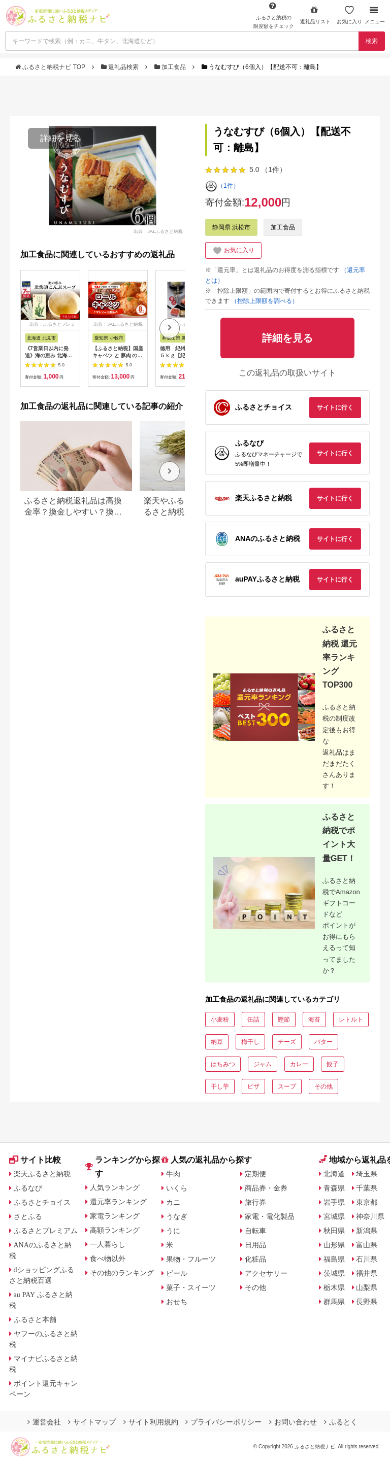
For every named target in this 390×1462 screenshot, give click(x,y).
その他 (323, 1086)
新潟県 (366, 1230)
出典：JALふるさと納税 (158, 230)
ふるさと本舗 (35, 1319)
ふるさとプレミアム (46, 1230)
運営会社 (44, 1422)
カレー (299, 1064)
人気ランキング (115, 1187)
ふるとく (341, 1422)
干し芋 (220, 1086)
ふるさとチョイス (42, 1202)
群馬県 (334, 1301)
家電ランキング (115, 1215)
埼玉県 (366, 1173)
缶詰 (253, 1019)
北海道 (334, 1173)
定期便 (255, 1173)
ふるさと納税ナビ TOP (51, 67)
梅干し (250, 1041)
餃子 (333, 1064)
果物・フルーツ (191, 1259)
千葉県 (366, 1188)
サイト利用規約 (150, 1422)
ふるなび (28, 1188)
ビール (176, 1273)
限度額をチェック (273, 15)
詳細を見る (60, 138)
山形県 (334, 1244)
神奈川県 (370, 1216)
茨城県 (334, 1273)
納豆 (217, 1041)
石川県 (366, 1259)
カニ (173, 1202)
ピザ (253, 1086)
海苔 (314, 1019)
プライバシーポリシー (223, 1422)
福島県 (334, 1259)
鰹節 (284, 1019)
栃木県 (334, 1287)
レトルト (351, 1019)
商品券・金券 (266, 1188)
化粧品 (255, 1259)
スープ (287, 1086)
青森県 (334, 1188)
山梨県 (366, 1287)
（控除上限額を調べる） (264, 300)
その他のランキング (122, 1272)
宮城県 (334, 1216)
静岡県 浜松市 (231, 227)
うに (173, 1230)
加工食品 (171, 67)
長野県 (366, 1301)
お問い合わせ (293, 1422)
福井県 (366, 1273)
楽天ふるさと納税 (42, 1173)
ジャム (262, 1064)
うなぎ (176, 1216)
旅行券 (255, 1202)
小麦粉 (220, 1019)
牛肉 (173, 1173)
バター (323, 1041)
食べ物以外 (107, 1258)
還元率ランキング (118, 1201)
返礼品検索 (121, 67)
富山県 (366, 1244)
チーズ (287, 1041)
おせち (176, 1301)
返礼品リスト (315, 15)
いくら (176, 1188)
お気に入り (349, 15)
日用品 (255, 1244)
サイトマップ (92, 1422)
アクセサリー (266, 1273)
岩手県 (334, 1202)
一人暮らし (107, 1244)
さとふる (28, 1216)
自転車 (255, 1230)
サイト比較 (35, 1159)
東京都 (366, 1202)
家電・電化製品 (270, 1216)
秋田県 (334, 1230)
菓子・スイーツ (191, 1287)
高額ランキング (115, 1230)
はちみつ (223, 1064)
